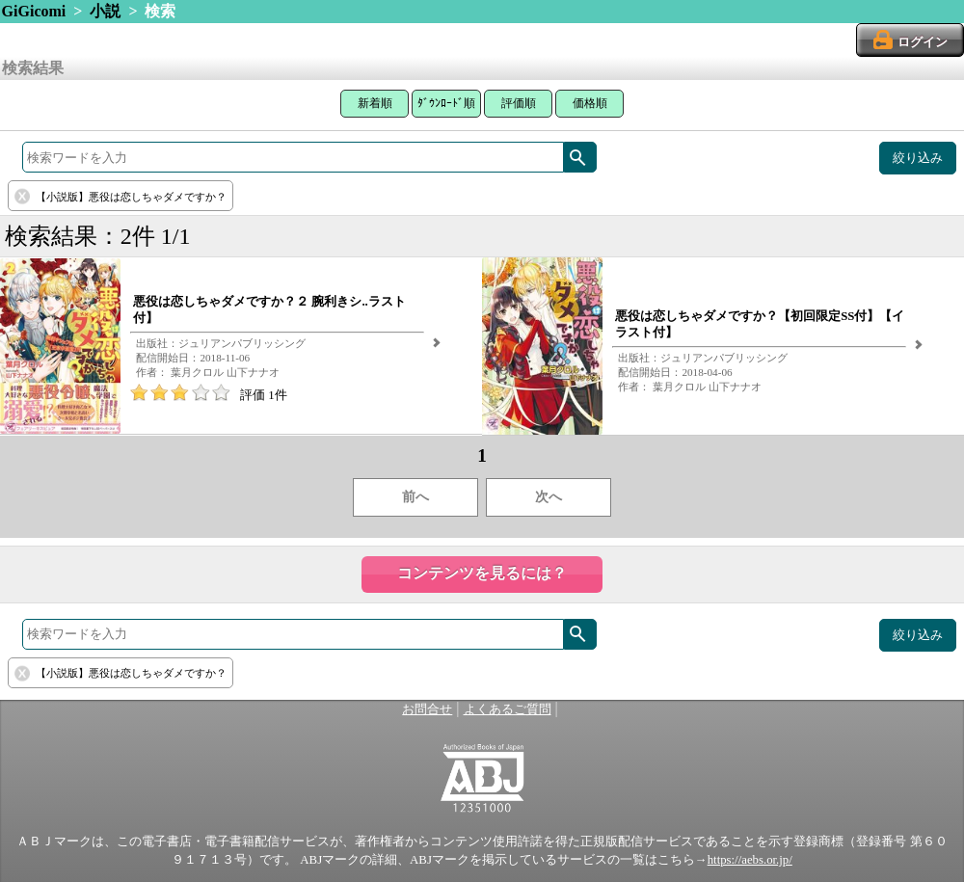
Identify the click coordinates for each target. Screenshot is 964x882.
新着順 (375, 103)
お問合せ (427, 709)
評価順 (518, 103)
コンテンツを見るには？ (482, 573)
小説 (105, 11)
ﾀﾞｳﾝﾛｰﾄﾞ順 (446, 103)
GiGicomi (34, 11)
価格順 (590, 103)
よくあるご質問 (507, 709)
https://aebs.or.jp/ (750, 860)
